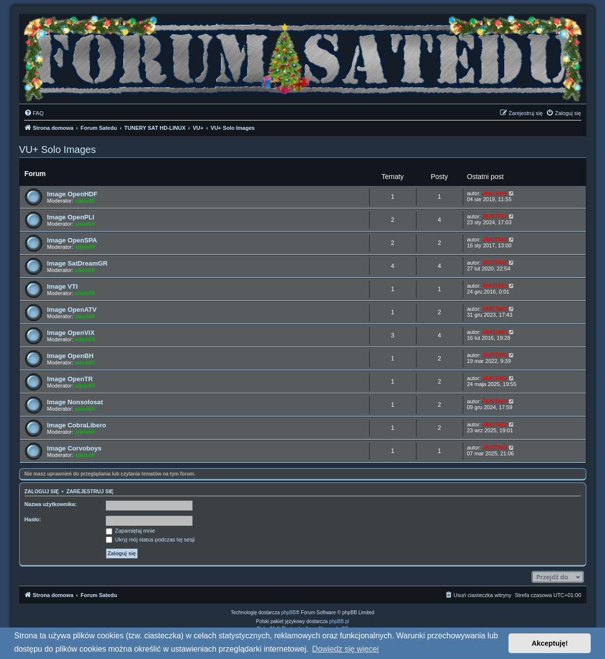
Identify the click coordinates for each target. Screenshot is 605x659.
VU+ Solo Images (57, 149)
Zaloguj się (42, 491)
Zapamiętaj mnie (130, 531)
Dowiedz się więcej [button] (345, 649)
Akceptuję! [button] (550, 643)
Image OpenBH (70, 355)
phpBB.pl (339, 621)
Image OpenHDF (72, 194)
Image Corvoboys (74, 448)
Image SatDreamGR (77, 263)
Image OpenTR (70, 379)
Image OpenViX (71, 332)
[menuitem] (34, 113)
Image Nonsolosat (75, 402)
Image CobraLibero (76, 425)
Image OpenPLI (71, 217)
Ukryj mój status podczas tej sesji (150, 539)
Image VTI (62, 286)
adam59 (85, 201)
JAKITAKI (494, 193)
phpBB (288, 612)
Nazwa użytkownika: (51, 504)
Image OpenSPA (72, 240)
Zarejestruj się (90, 491)
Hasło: (33, 519)
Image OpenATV (72, 309)
